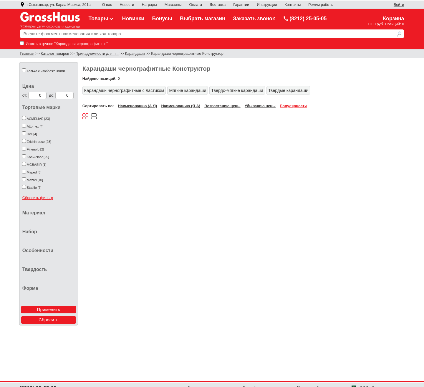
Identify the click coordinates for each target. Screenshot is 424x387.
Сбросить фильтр (37, 198)
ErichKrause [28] (39, 141)
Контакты (293, 5)
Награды (149, 5)
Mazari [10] (35, 180)
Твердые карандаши (288, 90)
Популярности (293, 106)
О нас (107, 5)
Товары (102, 19)
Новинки (133, 19)
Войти (399, 5)
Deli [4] (32, 134)
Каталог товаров (55, 54)
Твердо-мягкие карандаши (237, 90)
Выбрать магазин (202, 19)
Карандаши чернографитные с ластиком (124, 90)
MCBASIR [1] (37, 164)
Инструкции (267, 5)
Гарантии (241, 5)
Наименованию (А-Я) (137, 106)
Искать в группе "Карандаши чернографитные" (64, 44)
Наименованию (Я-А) (180, 106)
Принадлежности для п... (97, 54)
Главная (27, 54)
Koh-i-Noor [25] (38, 157)
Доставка (218, 5)
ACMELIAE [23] (38, 118)
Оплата (195, 5)
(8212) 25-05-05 (305, 19)
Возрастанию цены (222, 106)
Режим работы (320, 5)
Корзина (393, 19)
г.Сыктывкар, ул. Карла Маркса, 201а (55, 5)
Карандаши (135, 54)
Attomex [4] (35, 126)
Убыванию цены (260, 106)
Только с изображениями (46, 71)
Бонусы (162, 19)
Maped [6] (34, 172)
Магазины (173, 5)
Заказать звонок (254, 19)
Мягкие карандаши (187, 90)
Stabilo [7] (34, 187)
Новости (127, 5)
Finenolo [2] (35, 149)
